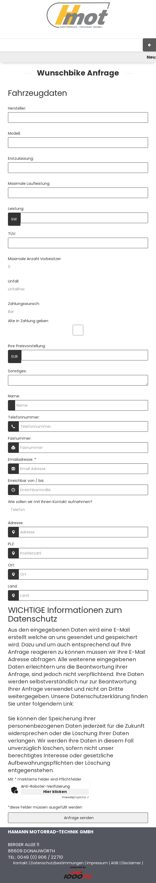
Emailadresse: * (22, 459)
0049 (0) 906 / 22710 (40, 857)
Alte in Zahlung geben (28, 320)
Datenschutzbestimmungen (57, 863)
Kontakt (118, 35)
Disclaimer (131, 863)
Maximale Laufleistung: (29, 183)
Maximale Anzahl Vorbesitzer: (35, 258)
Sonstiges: (17, 371)
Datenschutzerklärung (104, 703)
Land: (13, 586)
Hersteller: (17, 108)
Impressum (85, 35)
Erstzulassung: (21, 158)
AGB (103, 35)
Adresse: (15, 522)
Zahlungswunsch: (24, 303)
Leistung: (16, 208)
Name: (14, 396)
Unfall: (13, 281)
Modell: (14, 133)
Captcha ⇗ (75, 797)
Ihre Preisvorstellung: (27, 346)
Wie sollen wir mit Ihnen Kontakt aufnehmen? (50, 501)
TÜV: (12, 233)
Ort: (11, 565)
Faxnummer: (19, 438)
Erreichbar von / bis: (26, 480)
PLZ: (11, 544)
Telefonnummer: (24, 417)
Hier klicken (55, 791)
